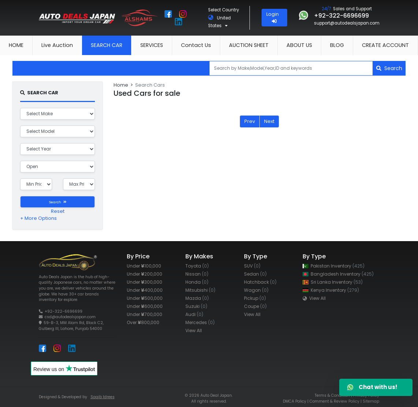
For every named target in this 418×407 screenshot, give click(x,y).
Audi (194, 314)
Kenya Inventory (331, 290)
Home (121, 85)
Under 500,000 (145, 298)
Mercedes (200, 322)
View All (193, 330)
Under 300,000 (144, 282)
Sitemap (371, 401)
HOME (16, 45)
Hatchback (260, 282)
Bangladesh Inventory (338, 274)
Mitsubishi (200, 290)
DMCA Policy (294, 401)
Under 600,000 (145, 306)
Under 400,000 (145, 290)
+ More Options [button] (38, 218)
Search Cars (150, 85)
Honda (196, 282)
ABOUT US (299, 45)
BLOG (337, 45)
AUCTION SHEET (249, 45)
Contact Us (196, 45)
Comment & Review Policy (334, 401)
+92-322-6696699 (63, 311)
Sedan (255, 274)
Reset (57, 211)
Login (274, 17)
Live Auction (57, 45)
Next (269, 121)
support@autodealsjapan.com (347, 23)
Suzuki (196, 306)
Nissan (196, 274)
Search (389, 68)
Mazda (197, 298)
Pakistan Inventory (334, 266)
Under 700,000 (144, 314)
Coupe (255, 306)
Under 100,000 (144, 266)
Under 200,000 (144, 274)
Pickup (255, 298)
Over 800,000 (143, 322)
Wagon (256, 290)
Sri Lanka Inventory (333, 282)
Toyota (197, 266)
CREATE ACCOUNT (385, 45)
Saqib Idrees (102, 397)
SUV (252, 266)
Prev (249, 121)
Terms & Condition (332, 395)
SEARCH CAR (106, 45)
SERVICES (151, 45)
